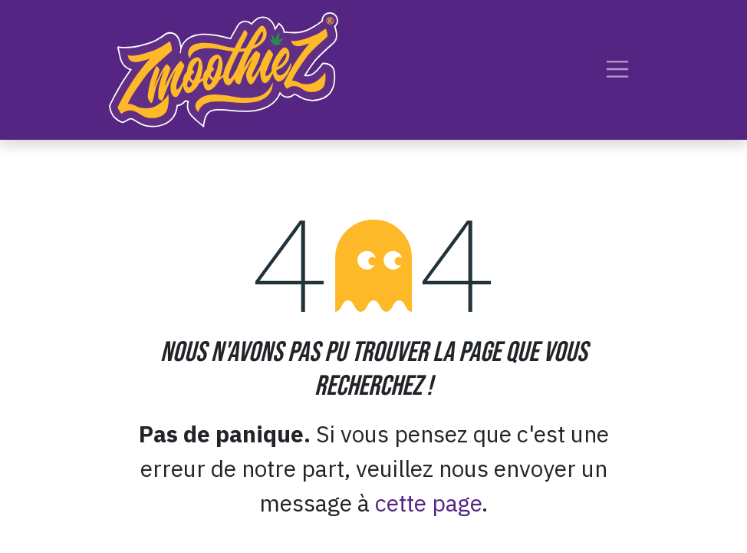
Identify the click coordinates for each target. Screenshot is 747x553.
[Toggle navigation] (617, 69)
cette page (428, 503)
